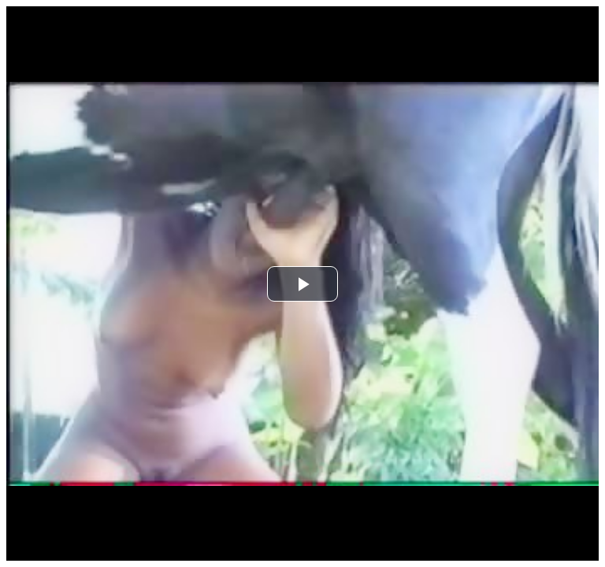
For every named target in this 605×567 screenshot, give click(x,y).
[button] (302, 284)
